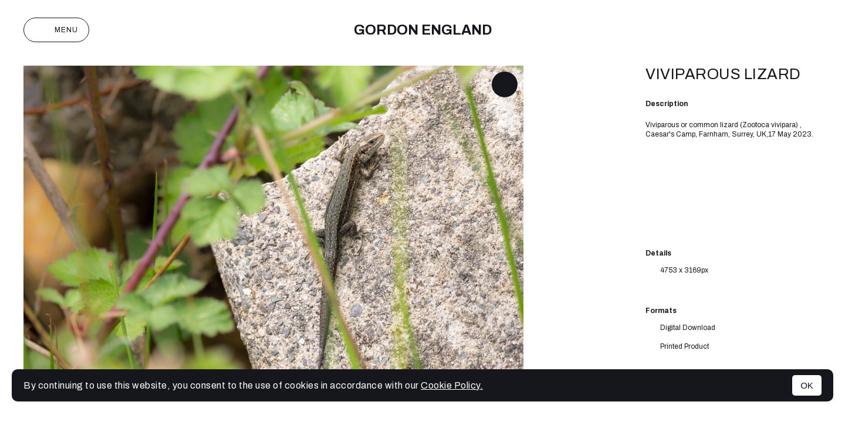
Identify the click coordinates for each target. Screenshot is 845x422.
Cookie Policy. (452, 385)
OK (806, 385)
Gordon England (423, 30)
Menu (56, 30)
